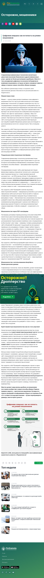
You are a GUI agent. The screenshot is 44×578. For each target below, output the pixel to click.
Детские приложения (8, 559)
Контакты (4, 562)
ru (25, 3)
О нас (3, 553)
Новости (4, 556)
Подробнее (8, 297)
